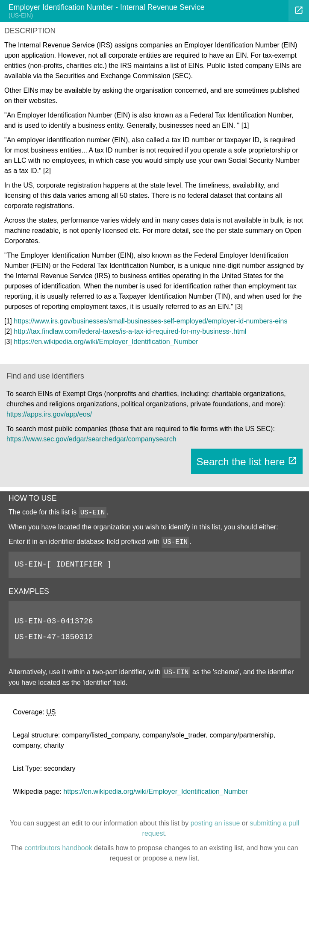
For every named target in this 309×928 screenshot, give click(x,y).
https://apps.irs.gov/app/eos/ (49, 414)
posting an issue (215, 823)
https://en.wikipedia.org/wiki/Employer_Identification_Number (106, 341)
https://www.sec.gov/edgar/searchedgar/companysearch (91, 439)
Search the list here (247, 461)
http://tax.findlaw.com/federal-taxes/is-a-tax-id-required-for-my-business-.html (130, 331)
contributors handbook (58, 848)
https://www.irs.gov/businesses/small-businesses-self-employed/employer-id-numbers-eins (150, 321)
